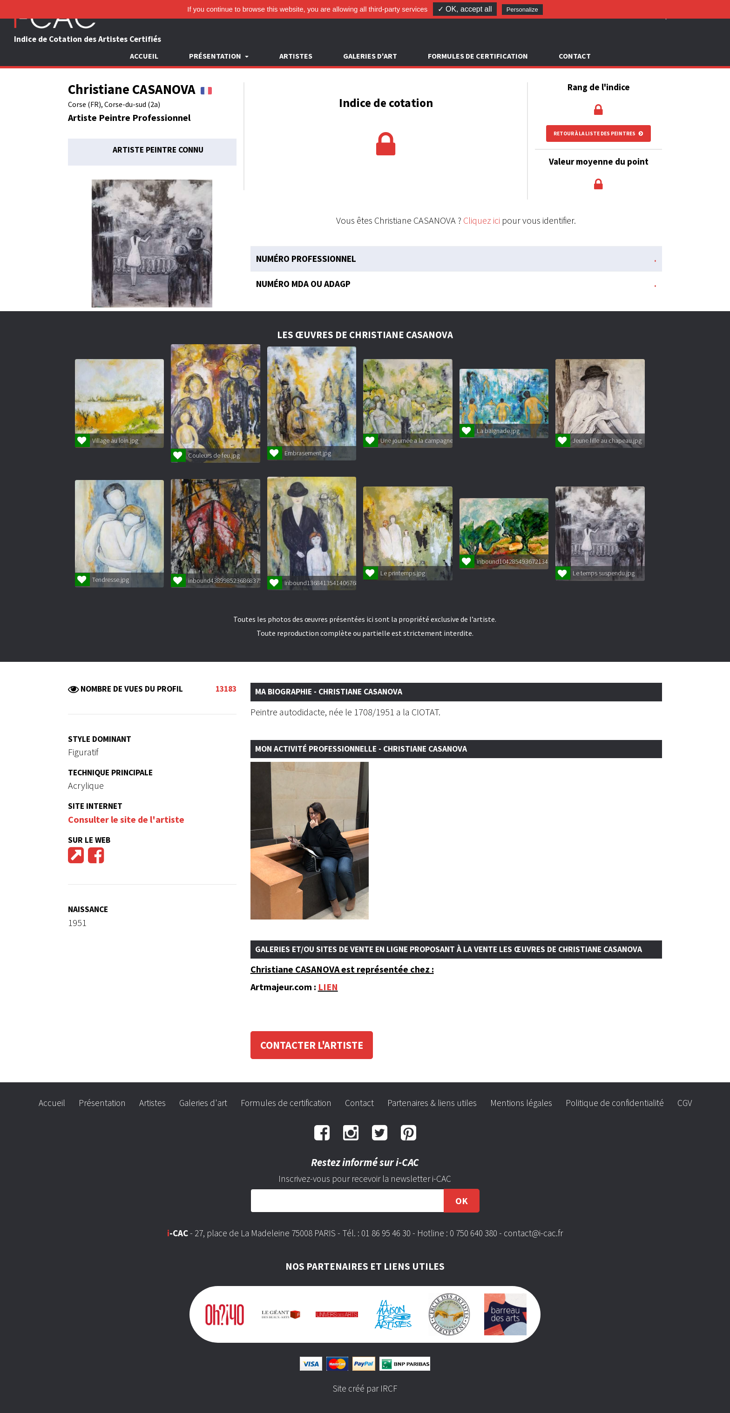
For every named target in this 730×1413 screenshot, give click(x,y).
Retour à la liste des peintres (598, 133)
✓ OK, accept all (465, 9)
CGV (684, 1102)
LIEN (328, 987)
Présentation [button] (216, 55)
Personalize (522, 9)
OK (461, 1200)
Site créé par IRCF (365, 1388)
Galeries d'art (370, 55)
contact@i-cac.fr (533, 1233)
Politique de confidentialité (615, 1102)
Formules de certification (478, 55)
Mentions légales (521, 1102)
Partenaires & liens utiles (432, 1102)
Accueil (144, 55)
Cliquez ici (481, 220)
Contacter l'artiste (311, 1045)
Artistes (295, 55)
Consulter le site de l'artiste (126, 819)
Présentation (102, 1102)
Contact (575, 55)
